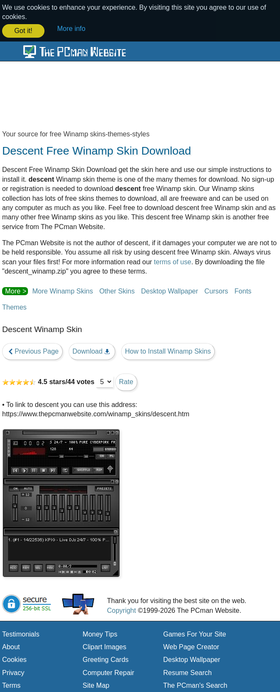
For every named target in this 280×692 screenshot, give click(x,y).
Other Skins (117, 290)
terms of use (172, 261)
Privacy (13, 671)
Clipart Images (104, 646)
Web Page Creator (191, 646)
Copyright (121, 609)
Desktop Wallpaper (169, 290)
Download (91, 350)
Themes (14, 306)
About (11, 646)
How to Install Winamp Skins (168, 350)
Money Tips (100, 633)
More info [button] (71, 28)
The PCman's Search (195, 685)
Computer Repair (108, 671)
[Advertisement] (140, 99)
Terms (11, 685)
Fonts (243, 290)
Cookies (14, 659)
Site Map (96, 685)
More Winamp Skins (62, 290)
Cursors (216, 290)
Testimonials (20, 633)
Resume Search (187, 671)
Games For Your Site (194, 633)
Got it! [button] (23, 30)
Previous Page (32, 350)
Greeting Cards (106, 659)
